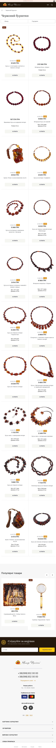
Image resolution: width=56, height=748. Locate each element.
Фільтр (5, 21)
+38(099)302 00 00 (28, 673)
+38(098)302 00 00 (28, 677)
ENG (27, 715)
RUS (31, 715)
